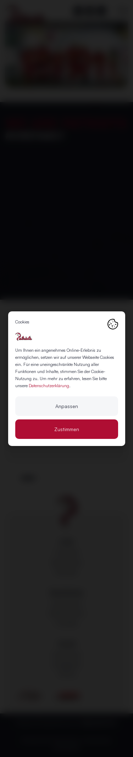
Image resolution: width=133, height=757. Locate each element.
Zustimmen (66, 429)
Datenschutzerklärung (49, 385)
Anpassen (66, 406)
